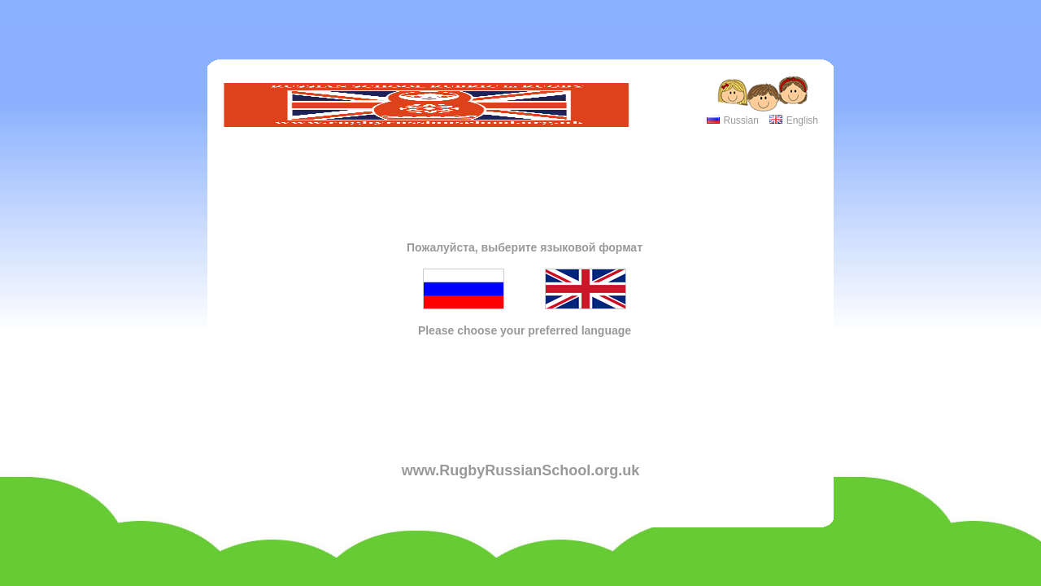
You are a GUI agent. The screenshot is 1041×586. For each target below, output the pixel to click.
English (802, 120)
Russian (740, 120)
